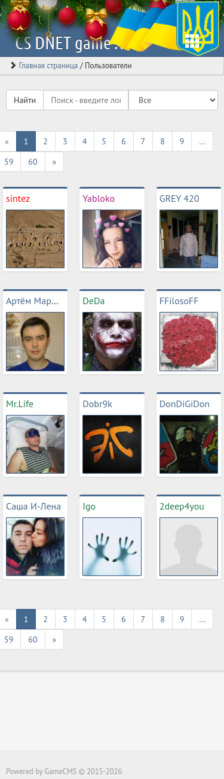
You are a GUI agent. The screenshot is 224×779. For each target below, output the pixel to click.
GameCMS (60, 771)
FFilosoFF (179, 301)
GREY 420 (179, 198)
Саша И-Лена (33, 506)
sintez (18, 198)
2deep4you (181, 506)
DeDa (93, 301)
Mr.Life (19, 404)
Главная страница (48, 65)
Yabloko (98, 198)
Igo (89, 506)
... (202, 141)
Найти (25, 100)
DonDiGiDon (184, 404)
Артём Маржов (36, 301)
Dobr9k (97, 404)
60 (32, 161)
